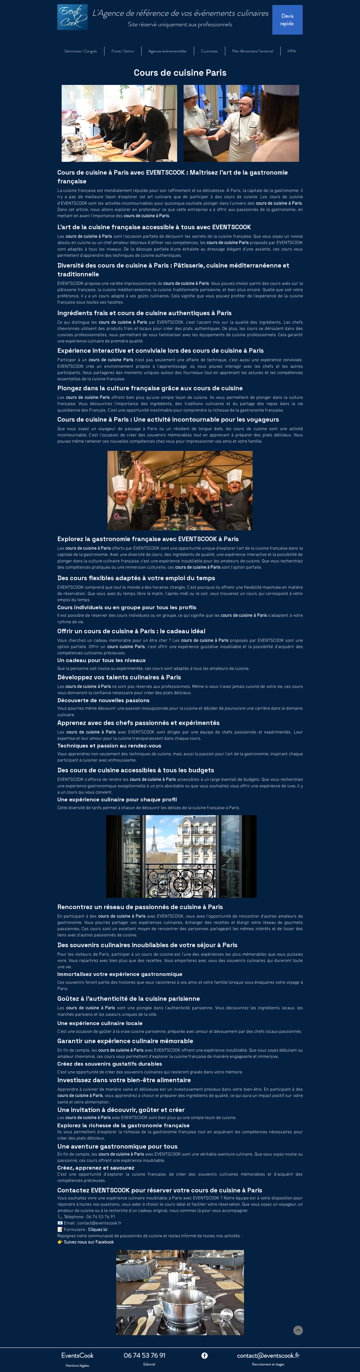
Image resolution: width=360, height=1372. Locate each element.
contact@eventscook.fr (100, 1223)
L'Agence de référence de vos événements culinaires (180, 13)
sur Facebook (100, 1242)
